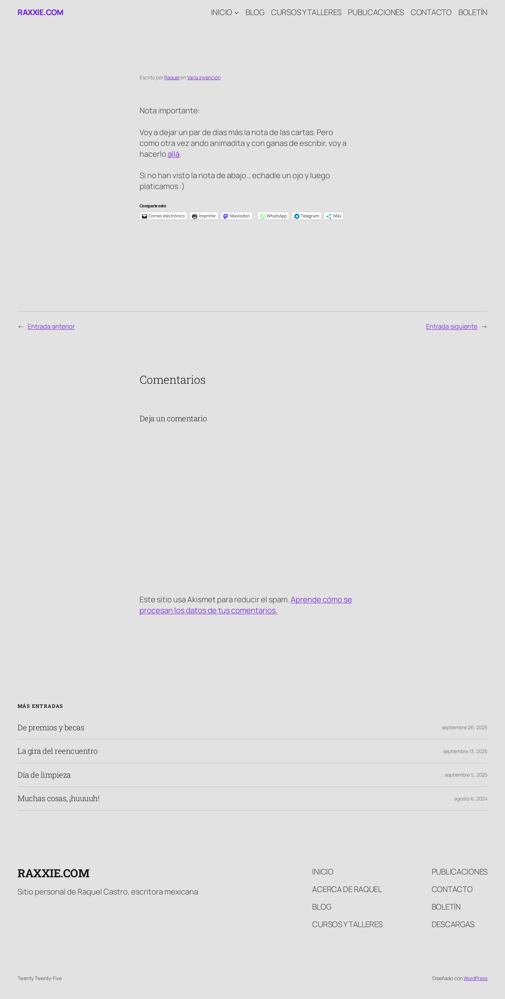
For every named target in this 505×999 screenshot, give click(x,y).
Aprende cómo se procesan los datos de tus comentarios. (246, 605)
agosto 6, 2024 (470, 798)
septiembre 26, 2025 (464, 727)
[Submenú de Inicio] (236, 12)
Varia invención (204, 77)
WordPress (475, 978)
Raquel (172, 77)
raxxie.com (40, 12)
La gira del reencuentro (57, 751)
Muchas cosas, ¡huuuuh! (58, 798)
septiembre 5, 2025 (466, 774)
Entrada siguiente (451, 326)
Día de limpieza (44, 774)
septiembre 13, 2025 (465, 751)
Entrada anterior (51, 326)
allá (174, 154)
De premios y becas (51, 727)
